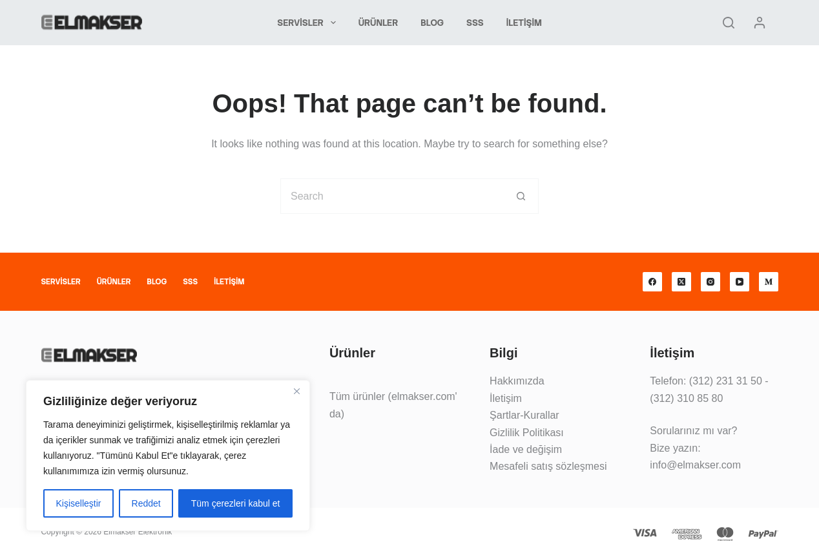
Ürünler (378, 22)
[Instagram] (710, 281)
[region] (168, 455)
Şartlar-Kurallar (524, 415)
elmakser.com (423, 396)
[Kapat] (296, 391)
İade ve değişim (526, 449)
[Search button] (521, 196)
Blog (432, 22)
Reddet (146, 503)
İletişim (524, 22)
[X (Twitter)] (681, 281)
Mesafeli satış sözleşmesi (548, 466)
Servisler (308, 22)
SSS (475, 22)
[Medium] (768, 281)
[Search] (728, 22)
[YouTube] (739, 281)
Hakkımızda (517, 380)
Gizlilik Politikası (527, 432)
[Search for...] (391, 196)
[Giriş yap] (759, 22)
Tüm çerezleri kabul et (235, 503)
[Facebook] (652, 281)
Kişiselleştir (78, 503)
